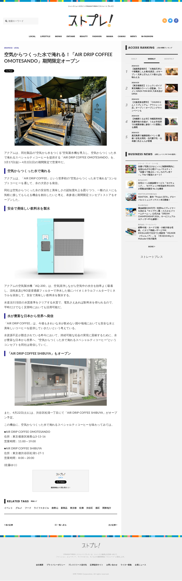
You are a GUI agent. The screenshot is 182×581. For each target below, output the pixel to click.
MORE (151, 239)
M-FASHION (147, 36)
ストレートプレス (152, 249)
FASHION (97, 36)
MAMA (109, 36)
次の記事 (112, 524)
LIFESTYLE (45, 36)
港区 (97, 508)
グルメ (19, 508)
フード (28, 508)
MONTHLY (169, 59)
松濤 (81, 508)
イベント (8, 508)
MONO (58, 36)
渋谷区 (89, 508)
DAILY (134, 59)
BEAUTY (84, 36)
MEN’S (133, 36)
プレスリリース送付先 (75, 564)
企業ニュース (148, 564)
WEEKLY (151, 59)
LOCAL (32, 36)
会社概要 (31, 564)
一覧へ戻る (60, 524)
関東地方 (106, 508)
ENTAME (71, 36)
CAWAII (121, 36)
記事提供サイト (97, 564)
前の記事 (9, 524)
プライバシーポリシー (50, 564)
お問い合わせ (115, 564)
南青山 (55, 508)
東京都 (73, 508)
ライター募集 (131, 564)
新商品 (64, 508)
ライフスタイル (41, 508)
